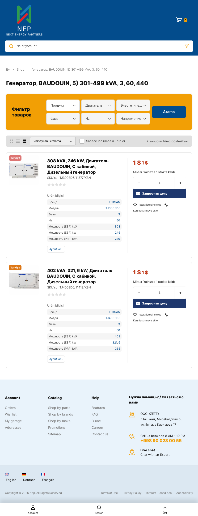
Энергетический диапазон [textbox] (132, 105)
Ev (8, 69)
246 (117, 232)
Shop (20, 69)
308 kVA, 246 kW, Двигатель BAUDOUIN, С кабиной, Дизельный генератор (78, 166)
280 (117, 238)
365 (117, 348)
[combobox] (63, 105)
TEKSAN (114, 202)
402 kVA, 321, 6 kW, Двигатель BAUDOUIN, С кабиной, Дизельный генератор (79, 276)
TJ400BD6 (112, 318)
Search (99, 510)
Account (33, 510)
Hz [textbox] (87, 118)
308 (117, 226)
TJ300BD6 (112, 208)
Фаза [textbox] (55, 118)
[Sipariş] (53, 141)
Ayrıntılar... (56, 249)
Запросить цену (152, 194)
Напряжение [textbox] (131, 118)
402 (117, 336)
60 (118, 220)
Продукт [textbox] (57, 105)
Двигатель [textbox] (93, 105)
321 (114, 342)
